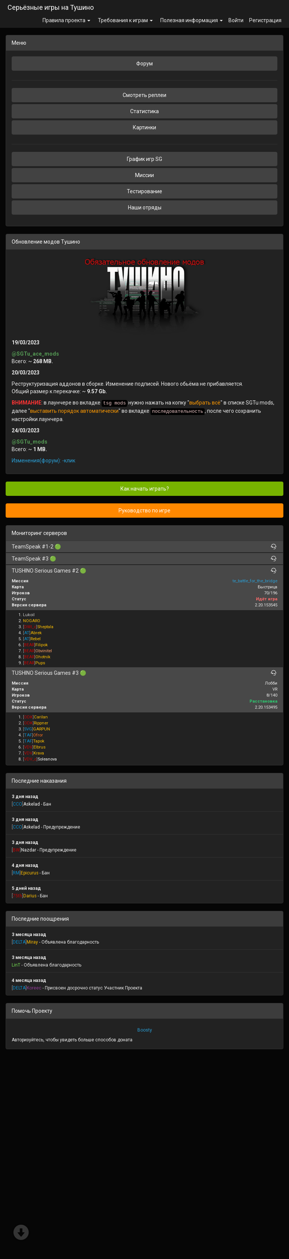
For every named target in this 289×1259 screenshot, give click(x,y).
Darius (30, 895)
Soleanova (47, 759)
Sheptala (45, 626)
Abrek (36, 632)
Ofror (38, 735)
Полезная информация (191, 20)
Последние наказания (39, 781)
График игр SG (144, 159)
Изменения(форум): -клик (43, 461)
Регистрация (265, 20)
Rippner (41, 723)
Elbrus (39, 747)
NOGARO (31, 620)
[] (30, 626)
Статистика (144, 111)
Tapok (38, 741)
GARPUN (41, 729)
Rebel (35, 638)
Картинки (144, 127)
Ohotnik (42, 656)
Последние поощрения (40, 919)
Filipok (41, 644)
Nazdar (28, 850)
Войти (235, 20)
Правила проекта (66, 20)
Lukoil (29, 614)
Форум (144, 64)
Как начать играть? (144, 489)
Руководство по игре (144, 511)
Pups (40, 663)
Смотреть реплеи (144, 95)
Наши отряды (144, 208)
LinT (16, 965)
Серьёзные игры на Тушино (51, 7)
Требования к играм (125, 20)
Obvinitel (43, 650)
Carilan (41, 717)
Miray (32, 942)
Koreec (34, 988)
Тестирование (144, 191)
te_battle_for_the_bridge (255, 581)
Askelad (31, 804)
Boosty (144, 1030)
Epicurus (29, 873)
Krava (38, 753)
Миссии (144, 175)
